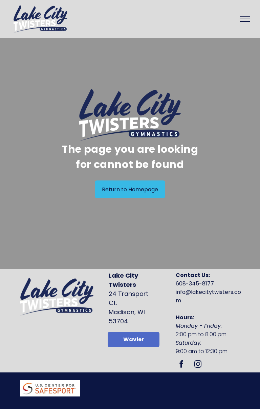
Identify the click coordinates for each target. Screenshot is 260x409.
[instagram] (197, 365)
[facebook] (181, 365)
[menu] (245, 19)
